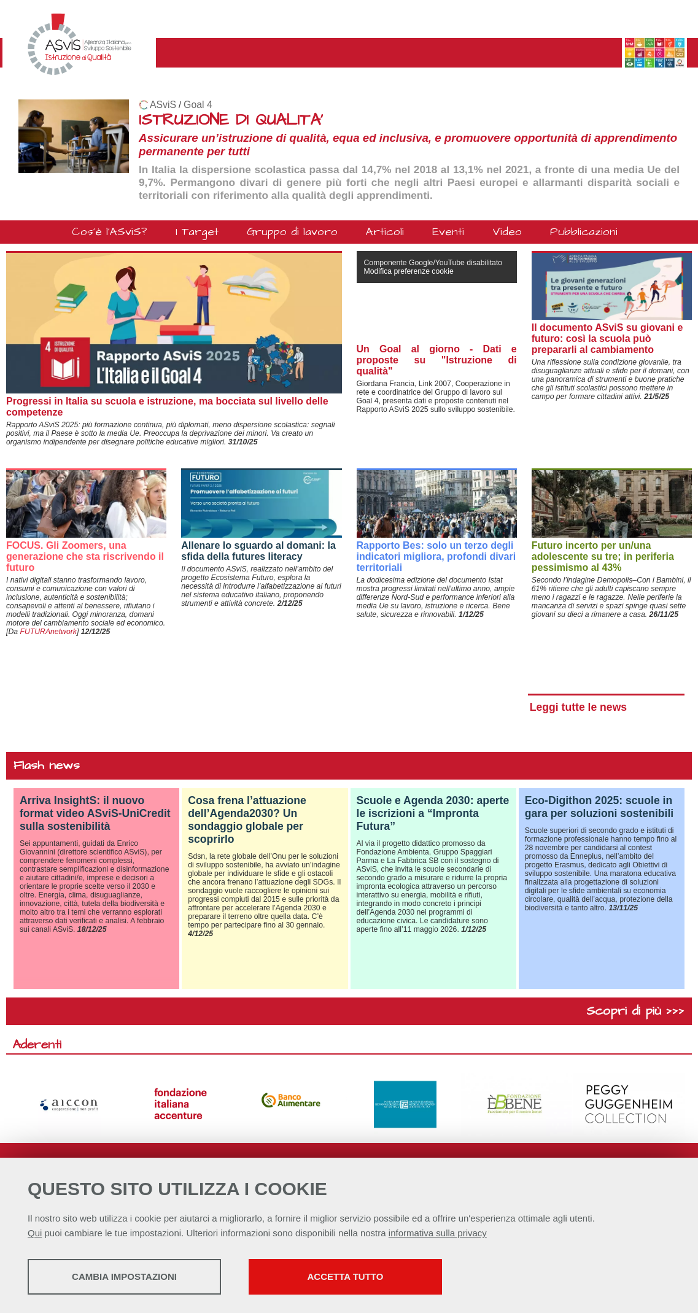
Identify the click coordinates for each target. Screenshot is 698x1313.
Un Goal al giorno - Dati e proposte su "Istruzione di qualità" (437, 360)
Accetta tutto (346, 1276)
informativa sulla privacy (438, 1233)
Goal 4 (198, 104)
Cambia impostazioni (124, 1276)
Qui (35, 1233)
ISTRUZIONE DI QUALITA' (231, 120)
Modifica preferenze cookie (409, 271)
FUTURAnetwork (48, 631)
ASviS (163, 104)
